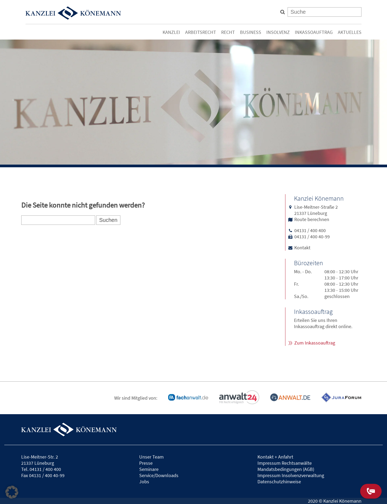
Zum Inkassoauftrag (314, 343)
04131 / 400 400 (310, 230)
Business (250, 32)
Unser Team (151, 457)
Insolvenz (278, 32)
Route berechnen (311, 219)
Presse (146, 463)
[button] (12, 492)
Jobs (144, 481)
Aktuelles (349, 32)
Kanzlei (171, 32)
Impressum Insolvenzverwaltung (290, 475)
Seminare (149, 469)
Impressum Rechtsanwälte (284, 463)
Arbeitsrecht (200, 32)
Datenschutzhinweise (279, 481)
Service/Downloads (158, 475)
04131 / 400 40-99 (312, 236)
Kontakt (302, 247)
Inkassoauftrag (314, 32)
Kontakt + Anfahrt (275, 457)
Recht (228, 32)
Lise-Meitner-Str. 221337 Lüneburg (39, 460)
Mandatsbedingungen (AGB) (285, 469)
